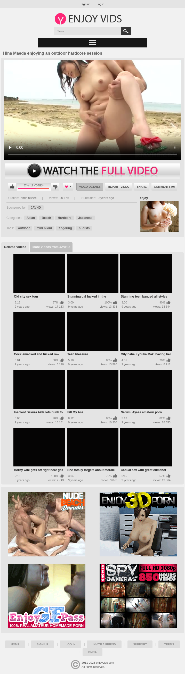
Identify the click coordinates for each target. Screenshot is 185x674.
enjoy (144, 198)
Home (15, 644)
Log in (100, 4)
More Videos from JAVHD (51, 247)
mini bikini (44, 228)
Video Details (90, 186)
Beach (46, 218)
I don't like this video (55, 187)
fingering (65, 228)
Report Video (118, 186)
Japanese (85, 218)
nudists (84, 228)
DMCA (92, 652)
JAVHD (36, 207)
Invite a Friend (104, 644)
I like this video (12, 187)
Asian (31, 218)
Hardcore (64, 218)
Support (140, 644)
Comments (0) (164, 186)
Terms (169, 644)
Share (142, 186)
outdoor (24, 228)
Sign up (85, 4)
